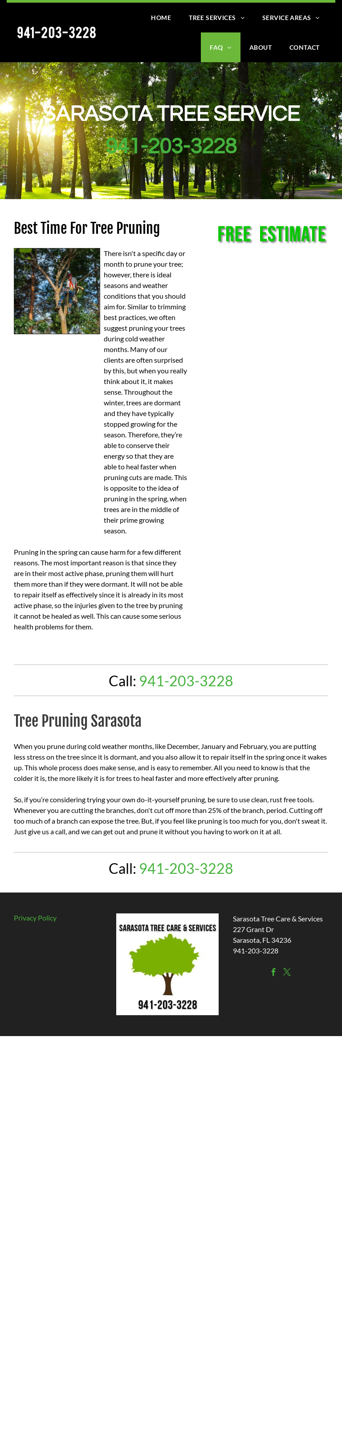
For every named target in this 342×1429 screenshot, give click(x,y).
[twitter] (287, 973)
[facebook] (273, 973)
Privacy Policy (35, 917)
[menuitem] (161, 17)
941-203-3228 (171, 147)
